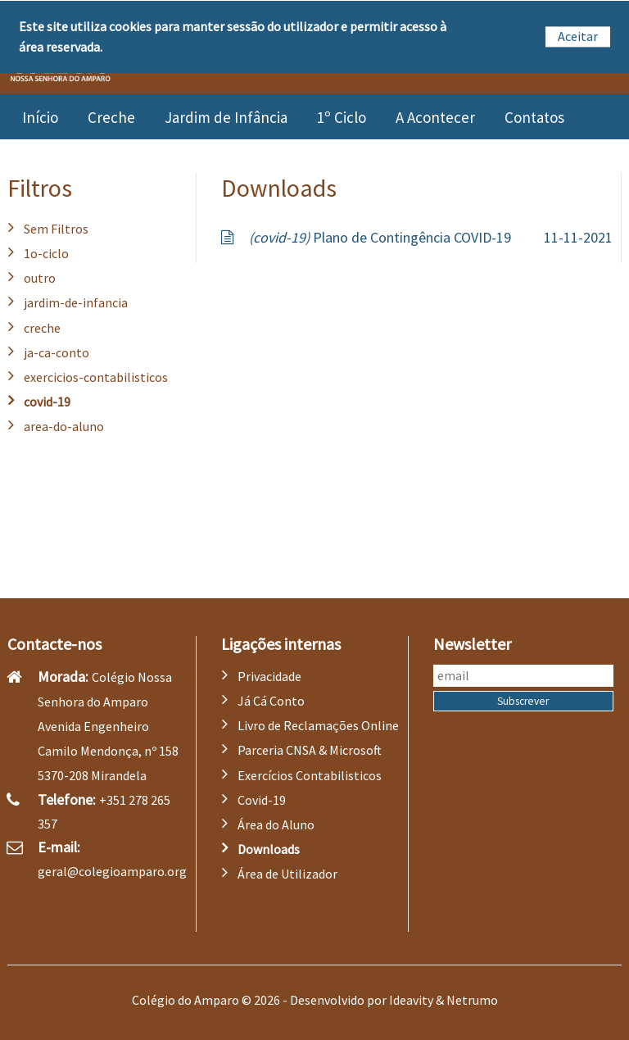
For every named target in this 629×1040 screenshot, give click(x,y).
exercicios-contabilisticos (96, 377)
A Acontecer (435, 117)
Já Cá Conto (271, 701)
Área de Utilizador (287, 873)
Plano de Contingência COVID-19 (380, 237)
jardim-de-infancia (76, 302)
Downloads (269, 849)
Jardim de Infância (226, 117)
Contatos (534, 117)
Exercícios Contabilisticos (310, 775)
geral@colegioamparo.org (112, 871)
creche (42, 328)
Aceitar (578, 36)
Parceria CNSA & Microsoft (310, 750)
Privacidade (269, 676)
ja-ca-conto (56, 352)
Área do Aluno (276, 824)
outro (40, 278)
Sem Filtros (56, 228)
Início (40, 117)
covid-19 (47, 401)
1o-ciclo (46, 253)
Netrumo (472, 1000)
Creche (111, 117)
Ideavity (411, 1000)
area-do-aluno (64, 426)
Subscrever (523, 701)
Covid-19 (262, 800)
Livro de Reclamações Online (318, 725)
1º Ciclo (341, 117)
